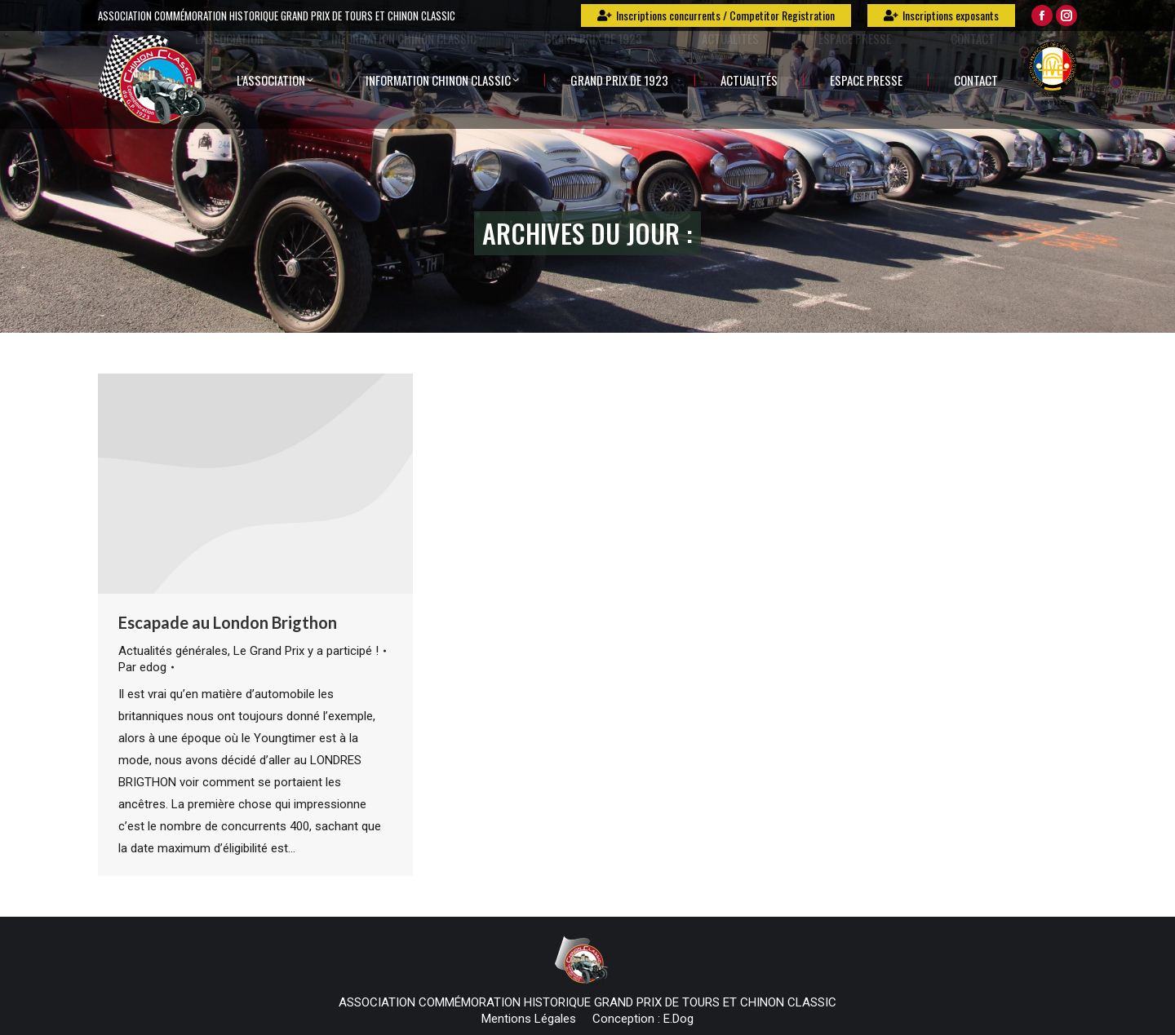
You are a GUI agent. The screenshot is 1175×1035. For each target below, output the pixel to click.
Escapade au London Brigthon (227, 622)
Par (142, 667)
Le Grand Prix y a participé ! (306, 651)
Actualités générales (173, 651)
